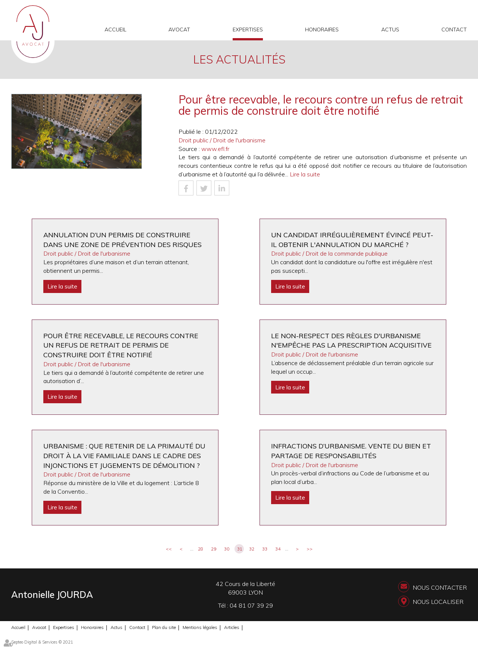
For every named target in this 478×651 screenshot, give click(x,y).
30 (226, 549)
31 (239, 549)
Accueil (115, 29)
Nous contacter (440, 587)
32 (251, 549)
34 (277, 549)
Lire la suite (305, 174)
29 (213, 549)
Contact (454, 29)
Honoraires (322, 29)
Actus (390, 29)
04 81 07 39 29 (251, 605)
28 (200, 549)
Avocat (179, 29)
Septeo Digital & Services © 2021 (42, 642)
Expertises (248, 29)
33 (264, 549)
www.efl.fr (215, 148)
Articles (231, 627)
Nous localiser (438, 601)
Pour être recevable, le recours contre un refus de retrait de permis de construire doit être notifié (120, 345)
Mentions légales (200, 627)
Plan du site (164, 627)
